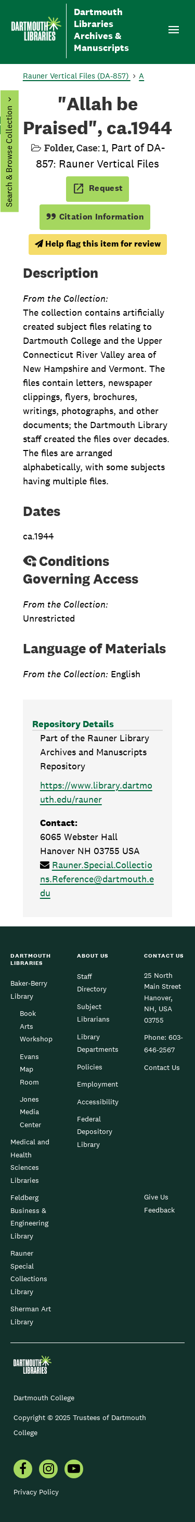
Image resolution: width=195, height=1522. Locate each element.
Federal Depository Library (94, 1131)
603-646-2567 (163, 1043)
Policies (89, 1067)
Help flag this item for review (98, 243)
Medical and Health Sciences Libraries (29, 1160)
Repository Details (73, 724)
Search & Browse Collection (8, 156)
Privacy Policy (36, 1492)
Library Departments (98, 1043)
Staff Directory (92, 983)
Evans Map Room (29, 1069)
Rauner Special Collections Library (28, 1272)
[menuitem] (23, 1470)
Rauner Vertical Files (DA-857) (77, 76)
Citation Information (95, 216)
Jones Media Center (30, 1111)
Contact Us (162, 1067)
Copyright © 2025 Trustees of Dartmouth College (80, 1425)
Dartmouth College (44, 1397)
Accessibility (98, 1101)
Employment (97, 1084)
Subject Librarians (93, 1013)
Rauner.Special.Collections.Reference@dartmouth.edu (97, 879)
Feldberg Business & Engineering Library (29, 1216)
